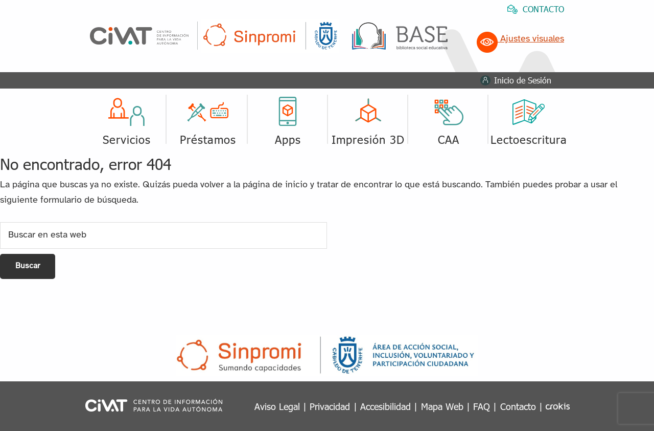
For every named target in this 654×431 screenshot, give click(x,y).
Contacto (518, 406)
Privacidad (330, 406)
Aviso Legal (277, 406)
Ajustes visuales (520, 39)
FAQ (481, 406)
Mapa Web (442, 406)
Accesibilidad (385, 406)
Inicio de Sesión (522, 80)
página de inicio (275, 185)
